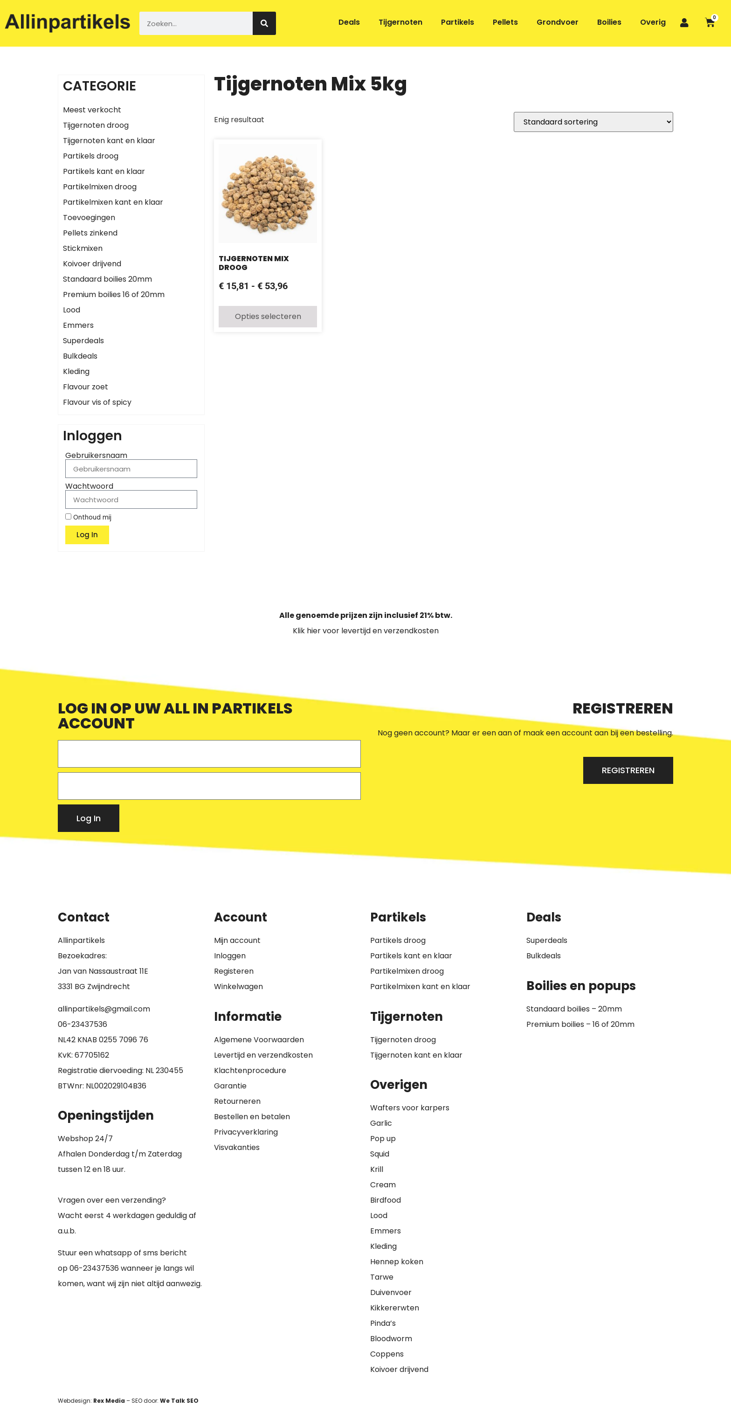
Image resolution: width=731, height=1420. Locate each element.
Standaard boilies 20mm (107, 279)
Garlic (381, 1123)
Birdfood (385, 1200)
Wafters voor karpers (409, 1107)
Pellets (505, 22)
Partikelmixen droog (100, 186)
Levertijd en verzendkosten (263, 1055)
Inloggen (230, 955)
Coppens (387, 1354)
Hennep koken (396, 1261)
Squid (379, 1154)
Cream (383, 1184)
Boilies (609, 22)
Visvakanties (237, 1147)
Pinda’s (383, 1323)
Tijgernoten (400, 22)
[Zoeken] (264, 23)
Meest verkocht (92, 109)
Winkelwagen (238, 986)
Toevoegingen (89, 217)
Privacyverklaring (246, 1132)
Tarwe (381, 1277)
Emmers (78, 325)
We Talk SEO (179, 1401)
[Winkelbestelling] (593, 122)
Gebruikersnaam (96, 455)
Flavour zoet (85, 386)
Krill (376, 1169)
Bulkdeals (80, 356)
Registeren (234, 971)
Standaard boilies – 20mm (574, 1009)
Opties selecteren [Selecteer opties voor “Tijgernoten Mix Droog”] (268, 316)
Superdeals (83, 340)
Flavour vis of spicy (97, 402)
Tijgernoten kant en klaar (109, 140)
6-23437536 (84, 1024)
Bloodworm (391, 1338)
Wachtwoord (89, 486)
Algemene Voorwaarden (259, 1039)
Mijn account (237, 940)
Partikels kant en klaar (104, 171)
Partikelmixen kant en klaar (113, 202)
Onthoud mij (88, 517)
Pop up (383, 1138)
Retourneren (237, 1101)
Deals (349, 22)
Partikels (457, 22)
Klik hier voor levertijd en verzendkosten (366, 630)
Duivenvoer (391, 1292)
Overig (653, 22)
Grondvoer (558, 22)
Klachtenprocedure (250, 1070)
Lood (71, 310)
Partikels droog (90, 156)
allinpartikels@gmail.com (104, 1009)
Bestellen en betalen (252, 1116)
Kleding (76, 371)
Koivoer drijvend (92, 263)
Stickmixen (83, 248)
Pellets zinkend (90, 233)
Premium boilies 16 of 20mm (114, 294)
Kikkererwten (394, 1307)
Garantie (230, 1086)
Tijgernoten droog (96, 125)
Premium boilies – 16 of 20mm (580, 1024)
